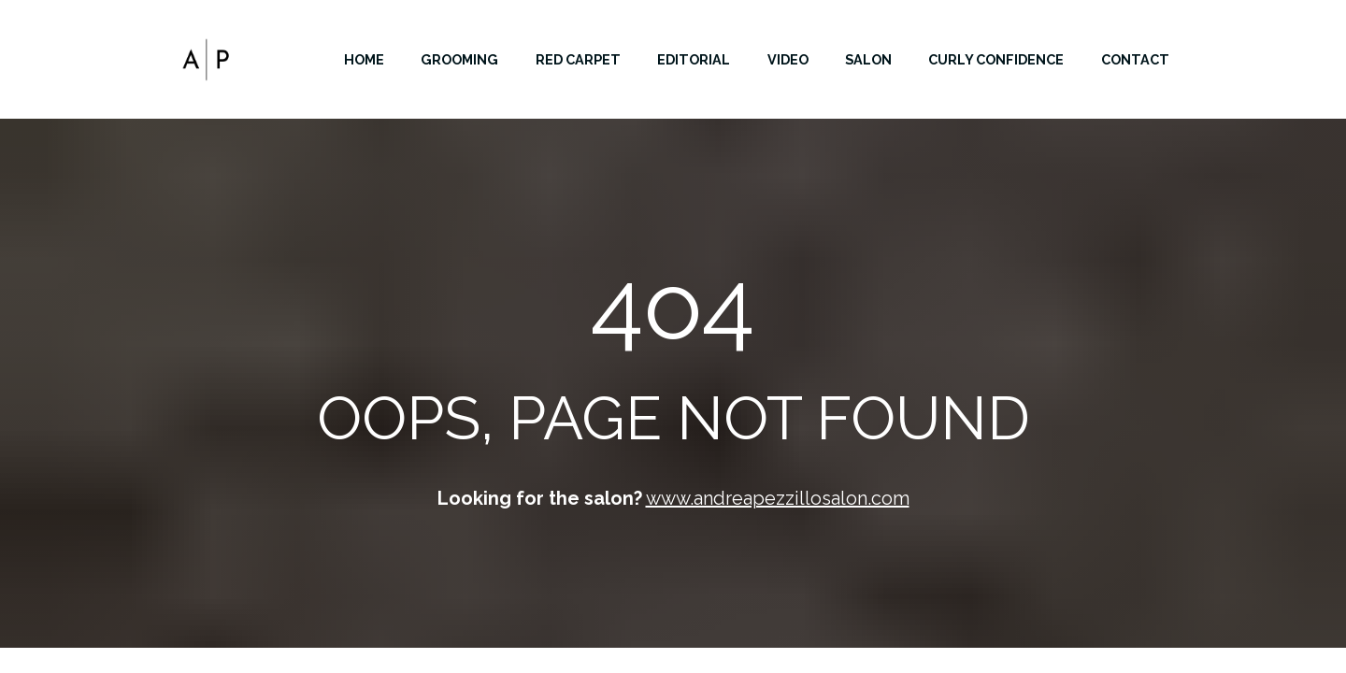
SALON (868, 59)
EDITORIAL (693, 59)
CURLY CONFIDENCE (996, 59)
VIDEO (788, 59)
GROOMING (459, 59)
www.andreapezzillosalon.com (777, 498)
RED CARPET (578, 59)
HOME (364, 59)
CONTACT (1135, 59)
